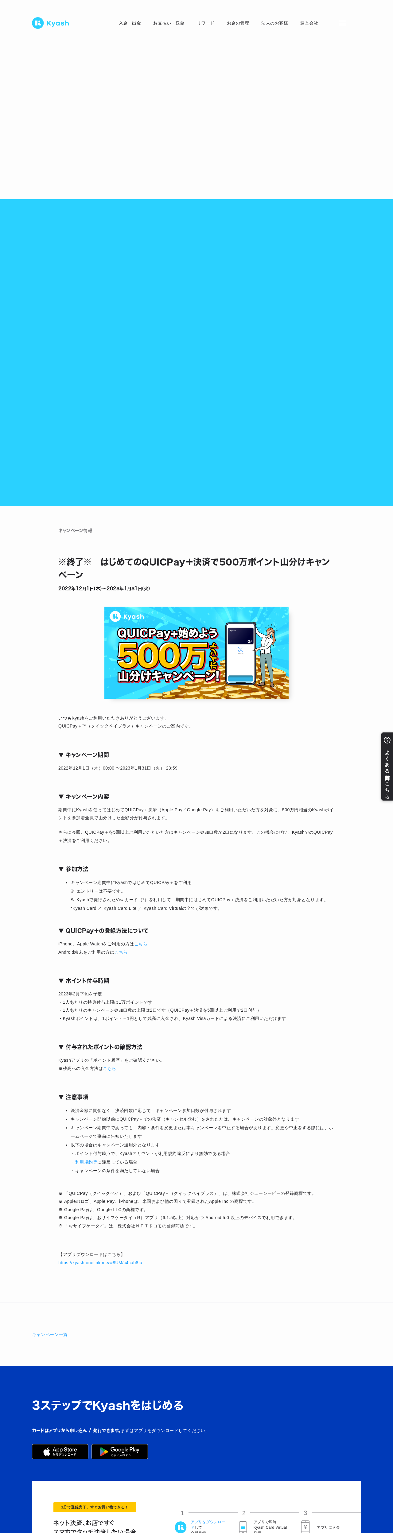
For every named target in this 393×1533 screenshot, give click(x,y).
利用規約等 (86, 1162)
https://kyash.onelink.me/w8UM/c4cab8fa (100, 1262)
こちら (141, 943)
